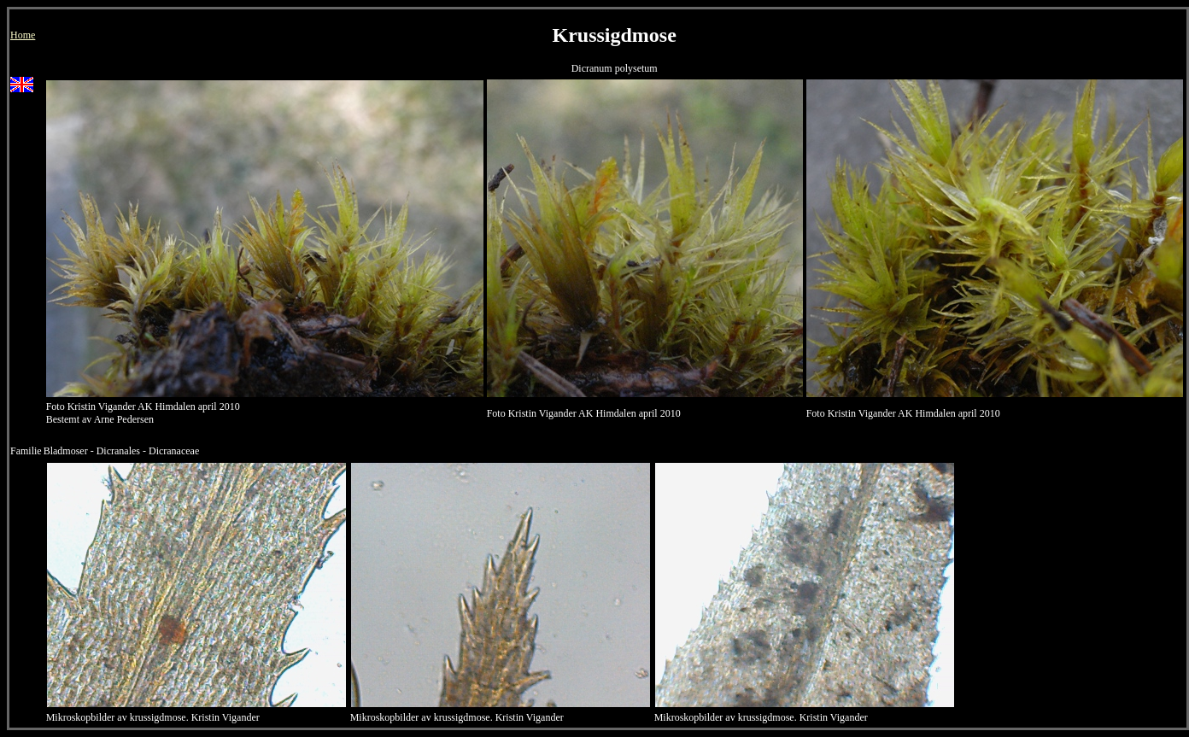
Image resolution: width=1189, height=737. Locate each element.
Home (22, 35)
